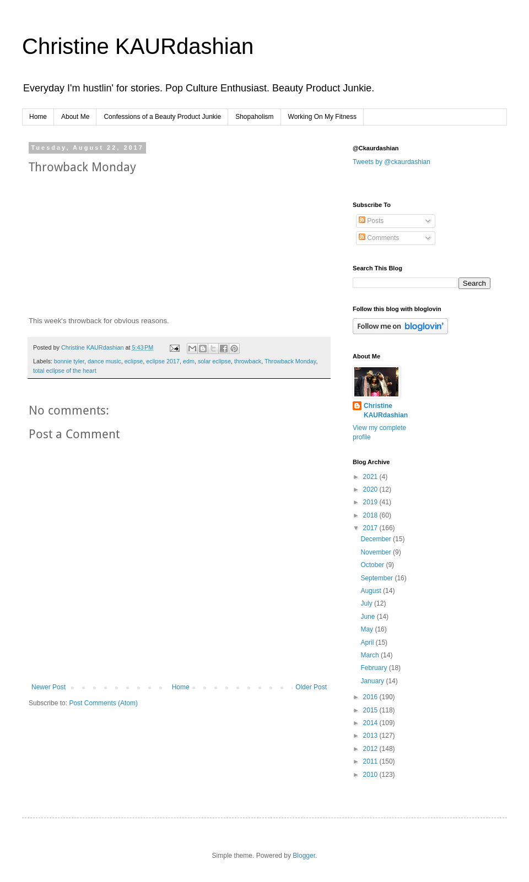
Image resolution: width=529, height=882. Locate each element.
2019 (371, 502)
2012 (371, 749)
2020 (371, 489)
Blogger (304, 855)
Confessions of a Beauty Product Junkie (162, 117)
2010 (371, 774)
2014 (371, 723)
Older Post (311, 687)
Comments (379, 238)
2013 (371, 735)
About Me (75, 117)
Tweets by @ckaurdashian (391, 162)
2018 (371, 515)
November (376, 552)
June (368, 616)
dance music (104, 361)
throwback (247, 361)
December (376, 539)
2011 (371, 761)
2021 (371, 477)
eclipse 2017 (163, 361)
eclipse (134, 361)
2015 (371, 710)
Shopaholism (254, 117)
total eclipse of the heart (64, 370)
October (373, 565)
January (373, 681)
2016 (371, 697)
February (374, 668)
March (370, 655)
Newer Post (48, 687)
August (371, 591)
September (377, 578)
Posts (371, 221)
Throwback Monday (290, 361)
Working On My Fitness (322, 117)
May (367, 629)
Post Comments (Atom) (103, 703)
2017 (371, 528)
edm (189, 361)
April (367, 642)
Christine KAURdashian (137, 46)
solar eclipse (214, 361)
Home (38, 117)
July (367, 603)
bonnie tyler (69, 361)
